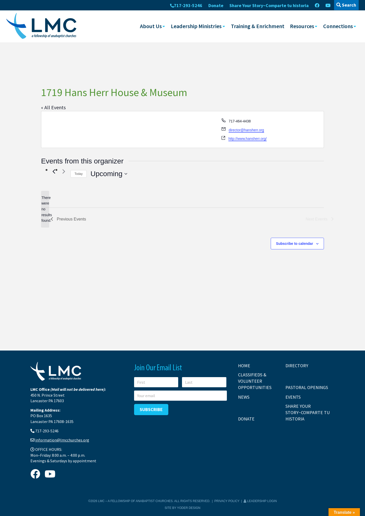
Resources (302, 26)
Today (79, 173)
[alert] (45, 209)
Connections (338, 26)
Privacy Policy (227, 501)
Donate (215, 5)
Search (346, 5)
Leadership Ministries (196, 26)
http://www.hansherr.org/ (247, 139)
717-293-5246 (186, 5)
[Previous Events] (54, 171)
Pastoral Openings (306, 387)
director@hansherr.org (246, 130)
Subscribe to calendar (294, 243)
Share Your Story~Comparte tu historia (269, 5)
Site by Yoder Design (182, 508)
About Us (151, 26)
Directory (296, 365)
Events (293, 397)
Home (244, 365)
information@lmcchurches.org (62, 440)
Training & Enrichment (257, 26)
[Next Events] (64, 171)
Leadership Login (260, 501)
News (243, 397)
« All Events (53, 107)
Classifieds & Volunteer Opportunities (254, 381)
